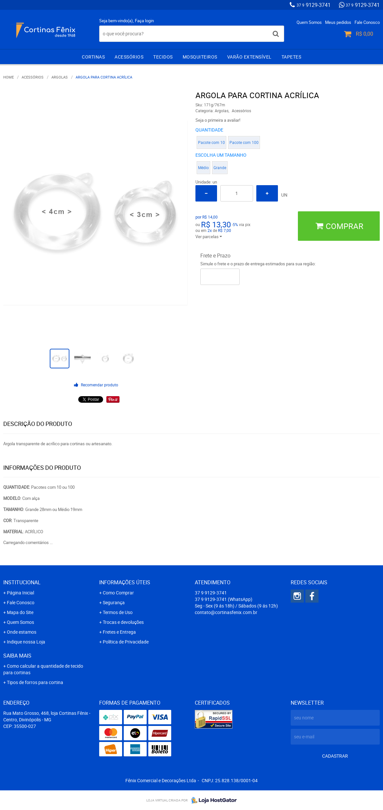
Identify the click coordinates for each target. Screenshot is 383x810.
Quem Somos (309, 22)
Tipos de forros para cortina (35, 682)
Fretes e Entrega (119, 632)
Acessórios (129, 57)
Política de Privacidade (126, 642)
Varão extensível (249, 57)
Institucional (22, 582)
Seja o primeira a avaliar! (217, 120)
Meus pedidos (338, 22)
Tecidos (163, 57)
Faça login (144, 21)
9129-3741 (314, 5)
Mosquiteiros (200, 57)
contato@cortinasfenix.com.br (226, 612)
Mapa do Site (20, 612)
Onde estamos (21, 632)
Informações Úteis (124, 582)
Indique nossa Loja (26, 642)
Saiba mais (17, 655)
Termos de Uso (118, 612)
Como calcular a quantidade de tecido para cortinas (43, 669)
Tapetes (291, 57)
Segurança (114, 602)
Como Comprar (118, 593)
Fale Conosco (367, 22)
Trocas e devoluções (123, 622)
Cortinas (93, 57)
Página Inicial (20, 593)
